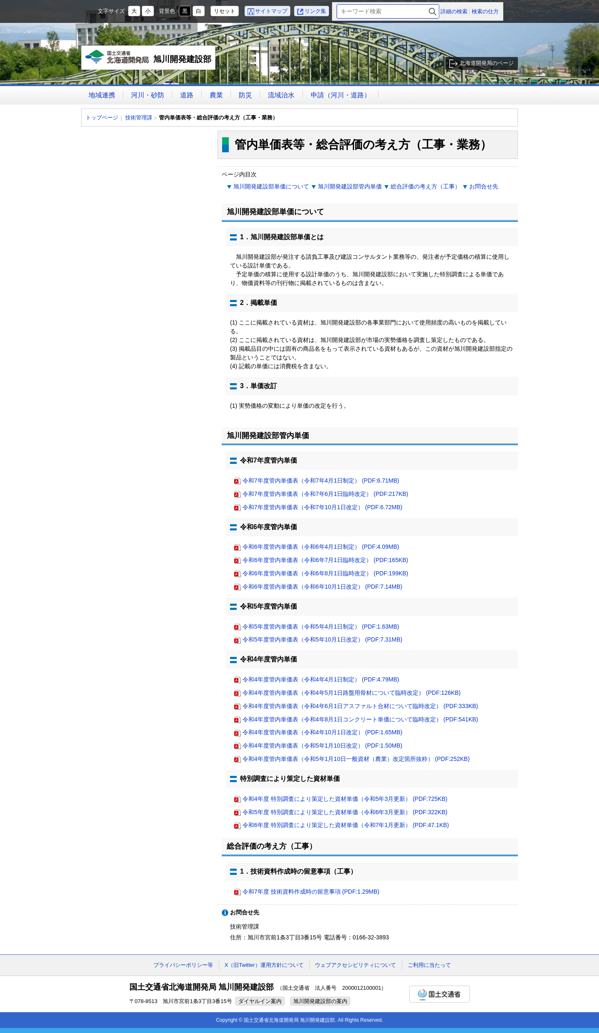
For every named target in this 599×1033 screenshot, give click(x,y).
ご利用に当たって (429, 965)
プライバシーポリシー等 (183, 965)
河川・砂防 (147, 95)
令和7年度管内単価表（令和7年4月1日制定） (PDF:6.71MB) (321, 480)
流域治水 (281, 95)
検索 (432, 11)
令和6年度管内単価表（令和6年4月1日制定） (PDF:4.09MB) (321, 546)
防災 (245, 95)
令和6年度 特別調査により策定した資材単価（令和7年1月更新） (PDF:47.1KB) (346, 825)
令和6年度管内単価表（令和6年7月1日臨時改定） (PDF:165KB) (325, 560)
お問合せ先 (483, 186)
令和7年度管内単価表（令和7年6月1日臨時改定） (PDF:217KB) (325, 493)
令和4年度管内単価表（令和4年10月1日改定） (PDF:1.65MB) (322, 732)
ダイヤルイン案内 (260, 1001)
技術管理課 (138, 117)
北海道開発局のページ (487, 63)
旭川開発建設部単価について (271, 186)
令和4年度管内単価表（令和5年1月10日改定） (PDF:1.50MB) (322, 745)
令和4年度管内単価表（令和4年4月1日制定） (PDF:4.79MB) (321, 679)
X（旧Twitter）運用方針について (264, 965)
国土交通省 (439, 994)
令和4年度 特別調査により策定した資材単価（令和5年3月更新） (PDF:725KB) (345, 798)
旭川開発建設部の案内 (320, 1001)
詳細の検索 (454, 11)
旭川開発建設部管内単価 (350, 186)
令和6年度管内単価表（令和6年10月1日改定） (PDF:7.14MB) (322, 586)
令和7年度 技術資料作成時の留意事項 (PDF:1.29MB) (311, 891)
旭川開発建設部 (149, 60)
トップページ (102, 117)
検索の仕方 (485, 11)
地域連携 (102, 95)
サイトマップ (271, 11)
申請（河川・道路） (341, 95)
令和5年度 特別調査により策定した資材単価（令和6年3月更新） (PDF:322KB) (345, 812)
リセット (224, 11)
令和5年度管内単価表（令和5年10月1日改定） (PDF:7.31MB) (322, 639)
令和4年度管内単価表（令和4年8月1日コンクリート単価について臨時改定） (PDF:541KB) (360, 719)
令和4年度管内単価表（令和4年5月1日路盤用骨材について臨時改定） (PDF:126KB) (351, 692)
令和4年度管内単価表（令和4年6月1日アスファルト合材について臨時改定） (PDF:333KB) (360, 706)
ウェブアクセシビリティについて (355, 965)
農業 (216, 95)
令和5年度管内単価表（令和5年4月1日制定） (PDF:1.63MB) (321, 626)
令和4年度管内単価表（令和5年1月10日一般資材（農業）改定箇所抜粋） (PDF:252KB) (356, 759)
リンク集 (315, 11)
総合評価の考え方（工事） (425, 186)
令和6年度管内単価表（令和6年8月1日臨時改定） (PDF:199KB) (325, 573)
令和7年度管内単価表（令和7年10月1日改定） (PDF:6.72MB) (322, 507)
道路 (186, 95)
